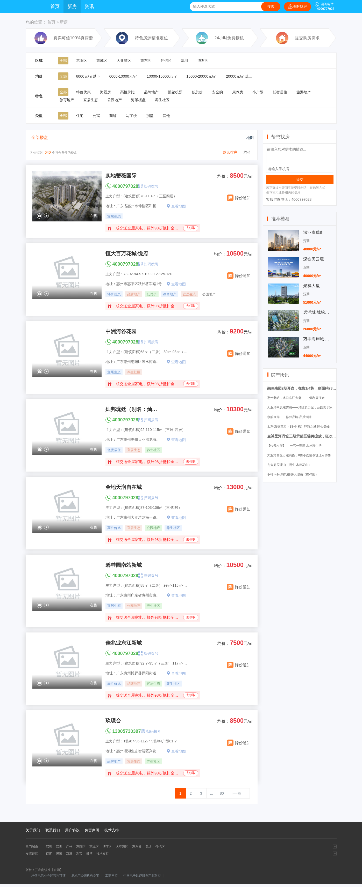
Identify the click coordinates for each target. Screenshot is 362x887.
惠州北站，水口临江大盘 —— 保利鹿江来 (296, 398)
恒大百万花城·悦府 (126, 253)
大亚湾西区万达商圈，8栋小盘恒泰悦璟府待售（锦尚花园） (308, 455)
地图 (246, 137)
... (211, 793)
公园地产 (114, 100)
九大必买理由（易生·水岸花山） (289, 465)
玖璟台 (113, 721)
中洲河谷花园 (121, 331)
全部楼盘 (39, 137)
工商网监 (111, 875)
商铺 (113, 116)
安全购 (217, 92)
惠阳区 (81, 60)
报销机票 (175, 92)
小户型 (257, 92)
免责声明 (92, 830)
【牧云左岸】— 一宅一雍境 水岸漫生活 (294, 446)
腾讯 (59, 853)
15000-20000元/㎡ (201, 76)
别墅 (149, 116)
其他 (166, 116)
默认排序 (230, 152)
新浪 (69, 853)
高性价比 (127, 92)
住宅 (79, 116)
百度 (49, 853)
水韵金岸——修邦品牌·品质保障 (289, 417)
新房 (72, 6)
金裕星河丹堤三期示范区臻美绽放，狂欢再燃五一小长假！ (314, 436)
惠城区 (101, 60)
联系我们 (52, 830)
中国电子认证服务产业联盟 (142, 875)
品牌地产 (151, 92)
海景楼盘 (138, 100)
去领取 (190, 228)
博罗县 (202, 60)
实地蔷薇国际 (121, 175)
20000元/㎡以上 (239, 76)
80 (222, 793)
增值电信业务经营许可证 (48, 875)
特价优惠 (83, 92)
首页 (55, 6)
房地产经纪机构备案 (85, 875)
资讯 (89, 6)
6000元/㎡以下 (88, 76)
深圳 (184, 60)
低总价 (197, 92)
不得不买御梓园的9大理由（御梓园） (293, 474)
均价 (247, 152)
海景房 (105, 92)
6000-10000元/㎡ (123, 76)
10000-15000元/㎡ (162, 76)
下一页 (235, 793)
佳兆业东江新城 (123, 643)
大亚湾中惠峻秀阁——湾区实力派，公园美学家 (299, 407)
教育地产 (67, 100)
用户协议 (72, 830)
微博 (89, 853)
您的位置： (36, 22)
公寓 (96, 116)
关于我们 (33, 830)
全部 (63, 60)
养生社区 (162, 100)
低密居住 (280, 92)
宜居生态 (90, 100)
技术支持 (111, 830)
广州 (69, 846)
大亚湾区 (124, 60)
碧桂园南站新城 (123, 565)
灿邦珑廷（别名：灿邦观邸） (132, 409)
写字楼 (131, 116)
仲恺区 (166, 60)
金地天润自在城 (123, 487)
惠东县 (145, 60)
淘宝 (79, 853)
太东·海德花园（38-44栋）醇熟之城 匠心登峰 (298, 426)
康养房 (237, 92)
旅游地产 (303, 92)
